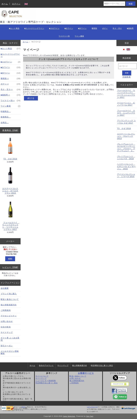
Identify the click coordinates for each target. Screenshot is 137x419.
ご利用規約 (6, 310)
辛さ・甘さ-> (11, 89)
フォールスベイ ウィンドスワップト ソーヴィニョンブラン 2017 (10, 216)
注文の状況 (6, 327)
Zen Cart (89, 416)
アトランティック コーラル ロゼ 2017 (126, 122)
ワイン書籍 (79, 36)
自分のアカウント (46, 365)
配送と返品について (10, 299)
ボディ (105, 28)
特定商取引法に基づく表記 (102, 365)
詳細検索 (127, 77)
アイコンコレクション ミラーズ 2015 (126, 175)
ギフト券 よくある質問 (10, 339)
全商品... (5, 123)
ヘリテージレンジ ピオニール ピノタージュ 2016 (126, 166)
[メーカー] (10, 251)
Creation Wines (10, 252)
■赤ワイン (82, 28)
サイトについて (42, 376)
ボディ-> (11, 84)
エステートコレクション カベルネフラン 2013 (10, 180)
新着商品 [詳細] (10, 130)
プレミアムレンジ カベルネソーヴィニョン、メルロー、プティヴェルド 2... (126, 147)
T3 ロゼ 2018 (10, 148)
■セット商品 (14, 28)
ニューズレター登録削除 (46, 380)
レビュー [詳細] (10, 267)
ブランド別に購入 (9, 294)
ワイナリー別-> (11, 100)
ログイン (16, 4)
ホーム (5, 4)
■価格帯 (130, 28)
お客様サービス (86, 373)
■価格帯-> (11, 95)
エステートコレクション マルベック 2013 (126, 136)
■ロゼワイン (54, 28)
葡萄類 (94, 28)
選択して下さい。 (10, 247)
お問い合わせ (7, 321)
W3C (24, 407)
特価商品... (6, 111)
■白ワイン (69, 28)
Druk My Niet (10, 254)
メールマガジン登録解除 (10, 352)
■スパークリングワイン (34, 28)
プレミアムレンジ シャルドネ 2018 (126, 157)
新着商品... (6, 117)
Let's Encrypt (92, 407)
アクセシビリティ (9, 316)
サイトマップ (7, 332)
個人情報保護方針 (9, 305)
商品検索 (126, 58)
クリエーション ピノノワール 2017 (126, 104)
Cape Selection (69, 416)
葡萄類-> (11, 78)
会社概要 (5, 288)
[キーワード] (127, 66)
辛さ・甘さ (117, 28)
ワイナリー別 (64, 36)
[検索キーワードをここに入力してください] (114, 3)
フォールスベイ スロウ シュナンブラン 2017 (126, 113)
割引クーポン (7, 346)
